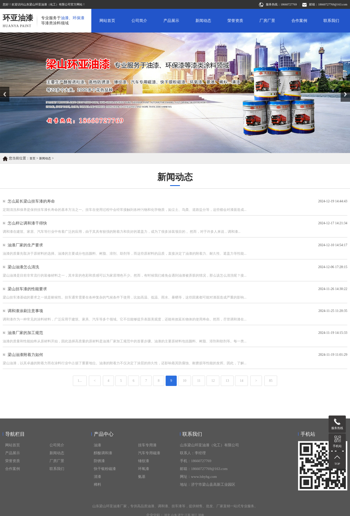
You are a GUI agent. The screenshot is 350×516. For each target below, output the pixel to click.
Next (343, 88)
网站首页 (107, 20)
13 (227, 385)
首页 (32, 159)
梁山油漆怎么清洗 (23, 270)
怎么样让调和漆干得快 (27, 227)
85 (270, 385)
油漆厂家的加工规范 (25, 336)
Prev (2, 88)
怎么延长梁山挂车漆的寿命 (31, 205)
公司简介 (139, 20)
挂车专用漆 (147, 499)
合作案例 (299, 20)
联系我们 (331, 20)
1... (80, 385)
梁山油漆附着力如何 (25, 358)
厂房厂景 (267, 20)
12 (213, 385)
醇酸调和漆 (103, 507)
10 (184, 385)
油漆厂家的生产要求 (25, 249)
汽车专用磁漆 (149, 507)
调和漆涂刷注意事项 (25, 314)
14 (241, 385)
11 (198, 385)
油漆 (97, 499)
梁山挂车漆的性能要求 (27, 292)
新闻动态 (203, 20)
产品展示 (171, 20)
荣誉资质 (235, 20)
